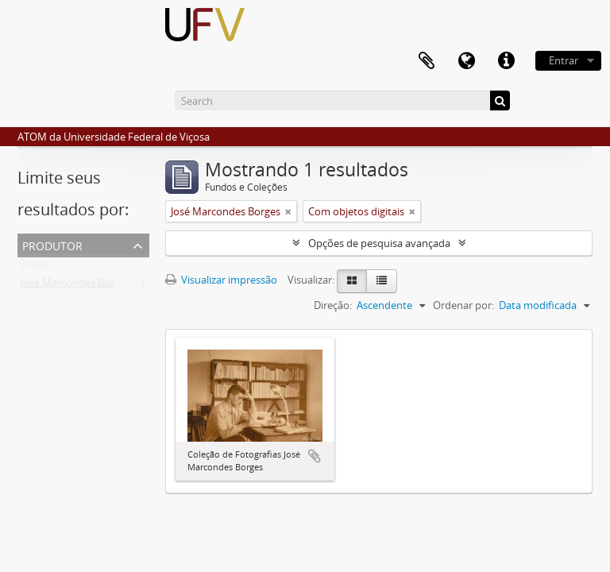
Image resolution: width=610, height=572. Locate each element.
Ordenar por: (463, 305)
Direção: (333, 305)
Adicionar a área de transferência (314, 456)
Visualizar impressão (221, 279)
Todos (35, 267)
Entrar (563, 60)
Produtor (52, 244)
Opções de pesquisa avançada (379, 243)
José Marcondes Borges (75, 286)
